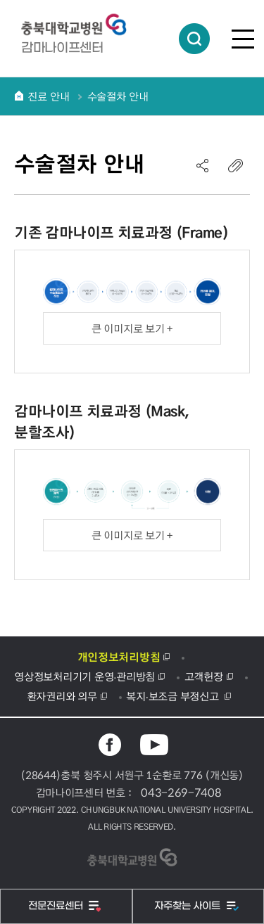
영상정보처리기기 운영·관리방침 (84, 676)
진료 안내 (48, 96)
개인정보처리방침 (119, 657)
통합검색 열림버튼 (194, 38)
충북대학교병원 (81, 25)
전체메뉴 (242, 38)
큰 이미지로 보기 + (132, 328)
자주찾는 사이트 (188, 906)
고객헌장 (203, 676)
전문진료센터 (57, 906)
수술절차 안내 (118, 96)
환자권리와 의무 (62, 696)
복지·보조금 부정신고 (173, 696)
